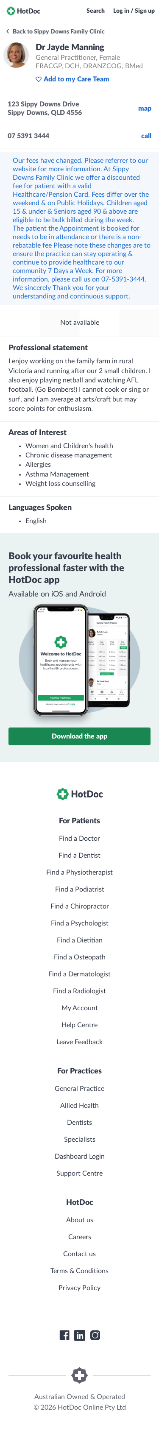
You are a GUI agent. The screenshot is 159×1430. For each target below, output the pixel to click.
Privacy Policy (79, 1288)
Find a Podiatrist (79, 889)
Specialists (79, 1139)
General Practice (79, 1088)
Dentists (79, 1122)
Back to (55, 32)
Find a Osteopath (80, 957)
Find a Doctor (79, 838)
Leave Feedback (79, 1042)
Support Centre (79, 1173)
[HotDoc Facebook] (64, 1335)
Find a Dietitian (80, 940)
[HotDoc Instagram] (95, 1335)
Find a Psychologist (80, 923)
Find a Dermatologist (79, 974)
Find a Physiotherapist (79, 872)
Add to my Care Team (72, 79)
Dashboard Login (80, 1156)
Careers (79, 1237)
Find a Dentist (79, 855)
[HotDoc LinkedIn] (79, 1335)
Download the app (79, 736)
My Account (79, 1008)
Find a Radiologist (79, 991)
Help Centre (79, 1025)
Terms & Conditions (79, 1271)
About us (79, 1220)
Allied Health (79, 1105)
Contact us (79, 1254)
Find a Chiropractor (79, 906)
